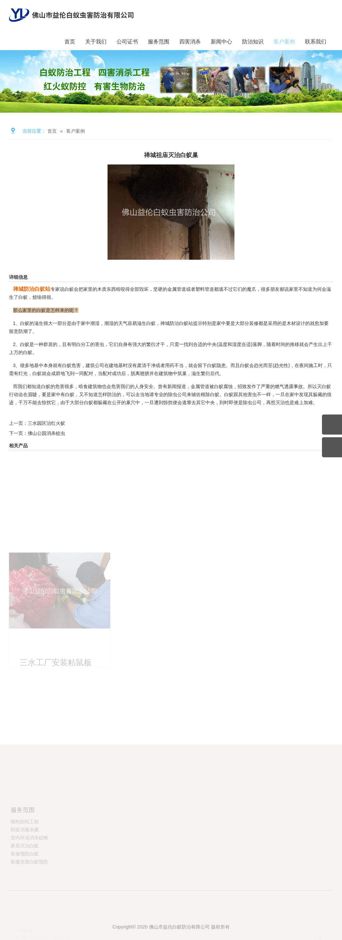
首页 (69, 41)
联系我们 (315, 41)
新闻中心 (221, 41)
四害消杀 (190, 41)
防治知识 (253, 41)
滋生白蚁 (146, 323)
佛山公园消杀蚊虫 (46, 433)
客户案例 (284, 41)
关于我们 (96, 41)
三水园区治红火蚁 (46, 423)
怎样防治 (107, 394)
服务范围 (158, 41)
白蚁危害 (71, 365)
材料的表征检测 (31, 937)
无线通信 (60, 937)
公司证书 (127, 41)
